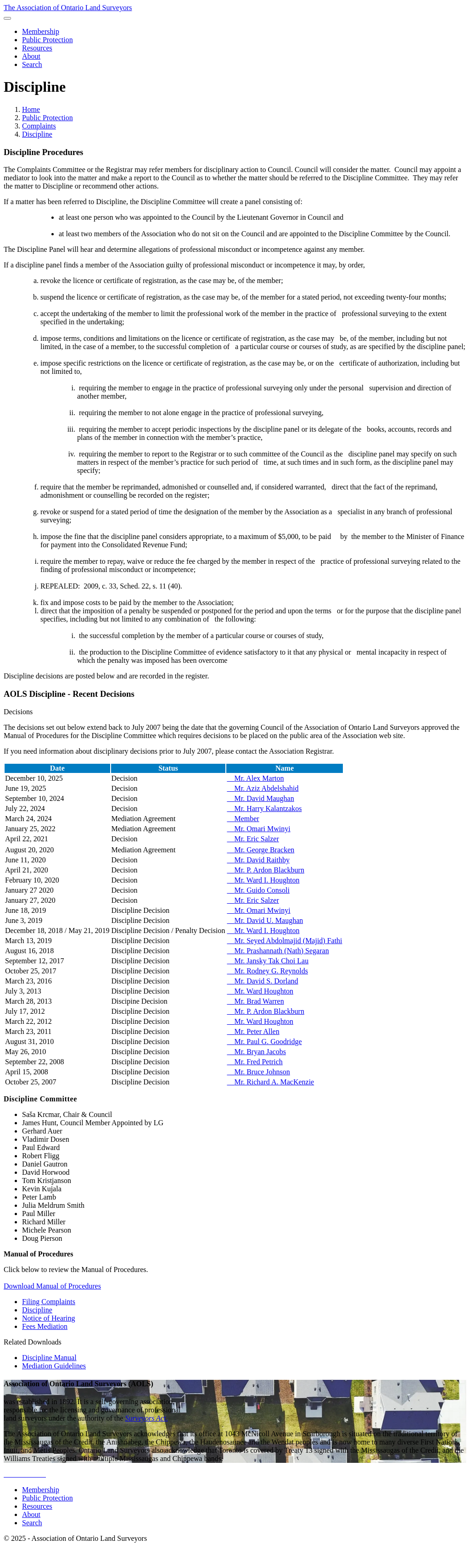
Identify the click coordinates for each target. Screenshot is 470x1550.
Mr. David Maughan (260, 798)
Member (243, 818)
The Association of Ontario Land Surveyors (68, 7)
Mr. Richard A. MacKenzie (270, 1082)
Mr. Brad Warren (255, 1001)
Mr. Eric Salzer (253, 839)
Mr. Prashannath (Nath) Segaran (278, 951)
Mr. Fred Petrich (254, 1062)
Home (31, 109)
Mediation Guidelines (54, 1366)
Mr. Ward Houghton (260, 991)
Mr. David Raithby (258, 860)
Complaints (39, 126)
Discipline (37, 134)
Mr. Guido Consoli (258, 890)
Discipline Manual (49, 1357)
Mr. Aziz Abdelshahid (262, 788)
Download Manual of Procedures (52, 1286)
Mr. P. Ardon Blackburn (265, 870)
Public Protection (47, 118)
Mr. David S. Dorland (262, 981)
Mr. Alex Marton (255, 778)
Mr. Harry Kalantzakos (264, 808)
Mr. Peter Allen (253, 1031)
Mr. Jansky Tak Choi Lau (267, 961)
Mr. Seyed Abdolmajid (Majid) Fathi (284, 940)
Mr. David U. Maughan (265, 920)
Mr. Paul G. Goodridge (264, 1041)
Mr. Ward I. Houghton (263, 880)
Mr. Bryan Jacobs (256, 1052)
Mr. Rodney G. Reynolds (267, 971)
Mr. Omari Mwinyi (258, 829)
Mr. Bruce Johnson (258, 1072)
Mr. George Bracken (260, 850)
